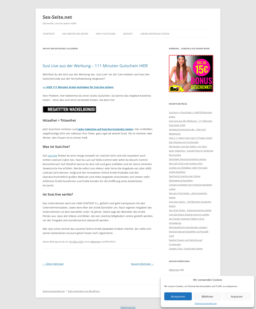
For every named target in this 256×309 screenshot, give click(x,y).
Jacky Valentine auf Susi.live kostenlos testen (105, 129)
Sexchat (128, 33)
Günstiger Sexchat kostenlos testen (187, 159)
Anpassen (237, 296)
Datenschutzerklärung (206, 303)
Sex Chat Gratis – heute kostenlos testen (190, 210)
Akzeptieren (178, 296)
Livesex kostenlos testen (154, 33)
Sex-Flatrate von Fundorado (184, 142)
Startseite (49, 33)
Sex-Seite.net (57, 17)
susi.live (52, 155)
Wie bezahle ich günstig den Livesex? (188, 227)
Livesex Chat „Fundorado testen (186, 248)
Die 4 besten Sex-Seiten (75, 33)
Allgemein (95, 241)
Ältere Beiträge (53, 264)
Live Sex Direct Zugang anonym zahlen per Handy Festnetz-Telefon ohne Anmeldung (189, 219)
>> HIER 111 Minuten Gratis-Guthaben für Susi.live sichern (78, 87)
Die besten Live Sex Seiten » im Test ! (188, 146)
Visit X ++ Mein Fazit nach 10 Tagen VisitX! (190, 138)
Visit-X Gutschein (105, 33)
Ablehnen (207, 296)
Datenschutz (128, 307)
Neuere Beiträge (142, 264)
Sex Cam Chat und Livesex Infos (185, 163)
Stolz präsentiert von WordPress (84, 291)
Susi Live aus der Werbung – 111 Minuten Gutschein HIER (95, 65)
